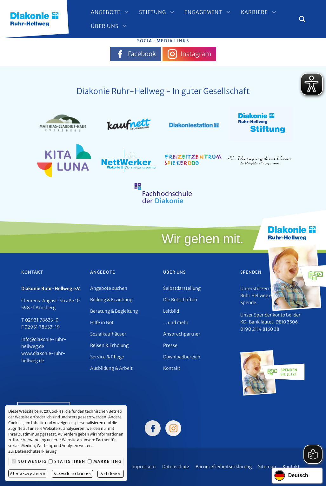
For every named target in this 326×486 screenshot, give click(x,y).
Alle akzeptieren (27, 474)
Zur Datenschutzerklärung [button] (32, 451)
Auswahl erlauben (72, 474)
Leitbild (171, 311)
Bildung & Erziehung (111, 300)
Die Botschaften (180, 300)
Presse (170, 345)
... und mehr (176, 322)
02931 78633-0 (41, 320)
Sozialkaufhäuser (108, 334)
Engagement (203, 13)
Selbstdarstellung (182, 288)
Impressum (143, 466)
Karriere (252, 13)
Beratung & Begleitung (114, 311)
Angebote (109, 13)
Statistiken (67, 461)
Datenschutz (175, 466)
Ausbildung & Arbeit (111, 368)
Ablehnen (111, 474)
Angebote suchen (108, 288)
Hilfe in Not (102, 322)
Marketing (105, 461)
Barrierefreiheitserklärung (224, 466)
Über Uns (108, 25)
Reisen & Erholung (109, 345)
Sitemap (267, 466)
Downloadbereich (181, 357)
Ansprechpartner (181, 334)
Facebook (135, 54)
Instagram (189, 54)
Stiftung (154, 13)
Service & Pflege (107, 357)
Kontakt (171, 368)
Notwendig (29, 461)
